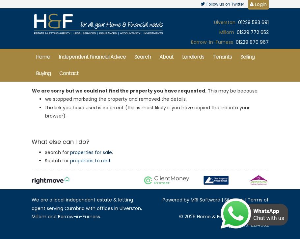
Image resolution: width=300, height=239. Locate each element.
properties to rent (90, 160)
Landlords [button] (193, 57)
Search (142, 57)
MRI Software (205, 200)
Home (43, 57)
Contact (69, 73)
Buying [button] (43, 73)
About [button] (166, 57)
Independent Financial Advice (92, 57)
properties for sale (91, 152)
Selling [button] (247, 57)
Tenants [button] (222, 57)
